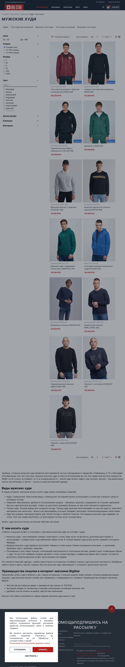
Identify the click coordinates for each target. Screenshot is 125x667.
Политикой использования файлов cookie (30, 643)
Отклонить (20, 649)
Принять (43, 649)
